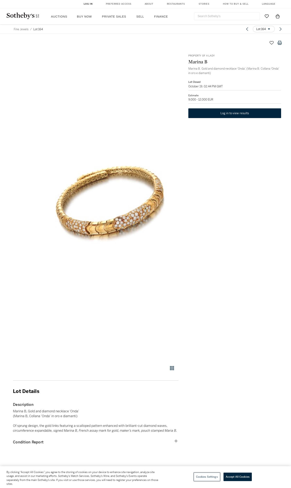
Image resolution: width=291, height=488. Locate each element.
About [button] (149, 4)
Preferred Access (118, 4)
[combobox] (227, 16)
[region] (145, 477)
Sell (140, 16)
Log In (88, 4)
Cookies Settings (207, 477)
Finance (161, 16)
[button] (111, 200)
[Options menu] (264, 29)
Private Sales (114, 16)
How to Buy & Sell (236, 4)
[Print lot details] (279, 43)
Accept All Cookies (238, 477)
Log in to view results (234, 116)
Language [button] (268, 4)
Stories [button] (204, 4)
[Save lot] (271, 43)
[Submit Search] (255, 16)
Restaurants (176, 4)
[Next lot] (280, 29)
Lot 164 (38, 29)
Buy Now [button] (84, 16)
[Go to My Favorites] (267, 16)
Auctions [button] (59, 16)
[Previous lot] (247, 29)
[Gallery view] (172, 368)
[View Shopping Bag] (277, 16)
